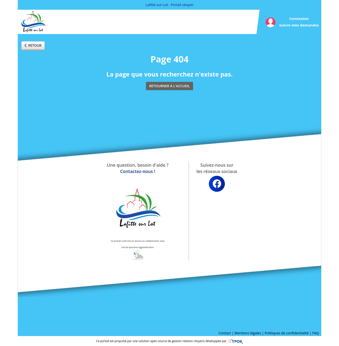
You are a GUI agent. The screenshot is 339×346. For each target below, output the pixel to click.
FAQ (315, 333)
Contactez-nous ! (137, 171)
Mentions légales (247, 333)
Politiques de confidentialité (287, 333)
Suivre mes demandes (299, 25)
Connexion (299, 18)
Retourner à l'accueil (169, 86)
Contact (225, 333)
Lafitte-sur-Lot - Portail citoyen (170, 4)
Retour (33, 45)
